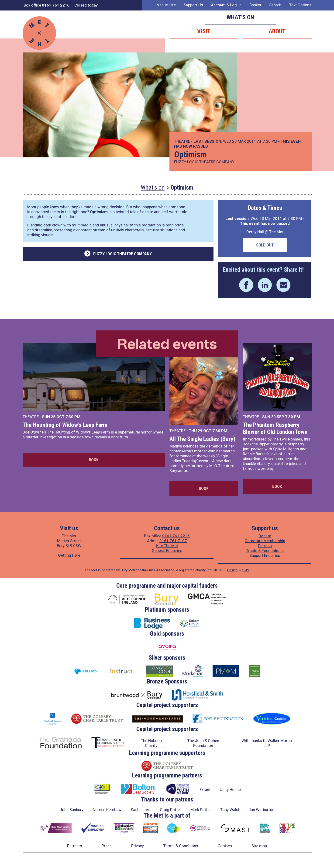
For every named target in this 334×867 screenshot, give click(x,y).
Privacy (137, 845)
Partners (74, 845)
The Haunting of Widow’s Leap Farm (65, 424)
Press (107, 845)
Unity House (230, 789)
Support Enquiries (264, 555)
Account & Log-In (226, 5)
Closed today (86, 5)
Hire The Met (167, 545)
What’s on (240, 17)
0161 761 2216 (176, 536)
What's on (153, 187)
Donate (264, 536)
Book (94, 459)
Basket (255, 5)
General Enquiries (167, 550)
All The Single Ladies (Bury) (202, 438)
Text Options (300, 5)
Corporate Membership (265, 540)
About (277, 31)
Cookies (225, 845)
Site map (259, 845)
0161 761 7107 (173, 540)
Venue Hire (166, 5)
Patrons (265, 545)
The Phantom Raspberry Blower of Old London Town (275, 428)
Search (275, 5)
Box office (46, 5)
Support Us (193, 5)
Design (232, 570)
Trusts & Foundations (265, 550)
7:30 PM (72, 416)
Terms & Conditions (180, 845)
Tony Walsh (230, 809)
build (245, 570)
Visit (203, 31)
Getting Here (69, 555)
